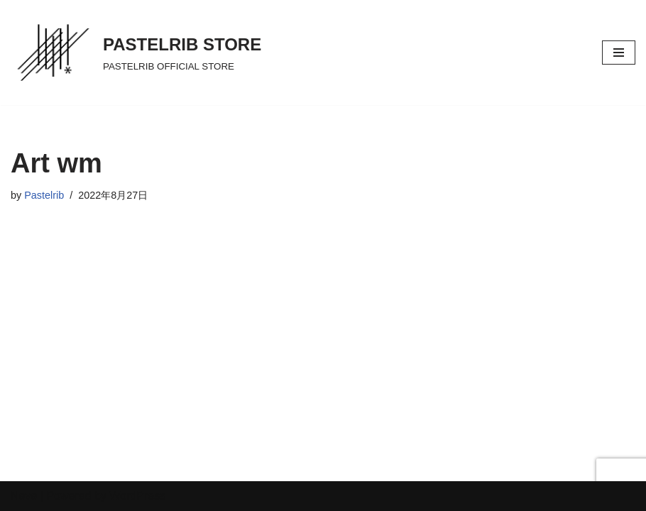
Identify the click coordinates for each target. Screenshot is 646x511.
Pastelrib (44, 195)
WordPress (137, 496)
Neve (24, 496)
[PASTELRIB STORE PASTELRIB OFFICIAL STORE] (136, 52)
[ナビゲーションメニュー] (618, 52)
